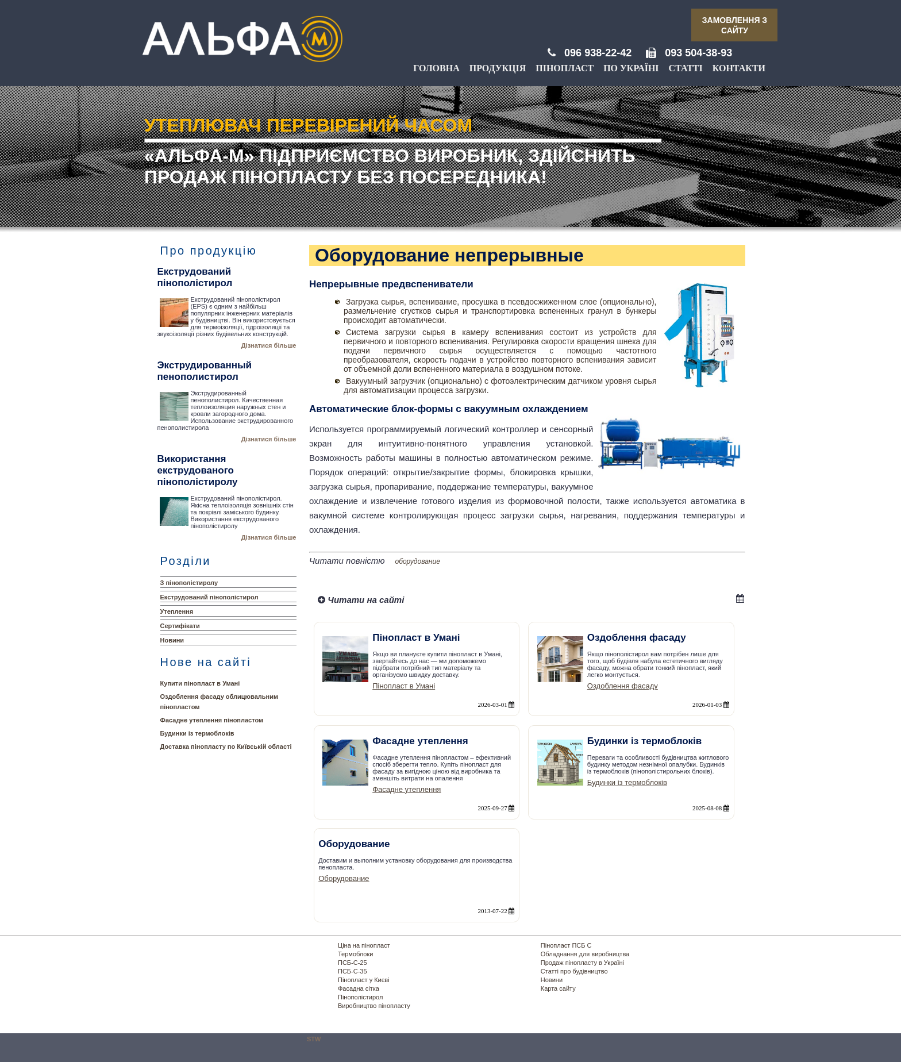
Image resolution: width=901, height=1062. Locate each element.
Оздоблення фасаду (622, 686)
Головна (436, 68)
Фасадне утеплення (406, 789)
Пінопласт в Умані (403, 686)
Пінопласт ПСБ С (566, 945)
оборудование (417, 561)
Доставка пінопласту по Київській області (226, 746)
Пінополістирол (360, 997)
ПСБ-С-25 (352, 962)
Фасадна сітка (358, 988)
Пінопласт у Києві (364, 979)
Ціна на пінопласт (364, 945)
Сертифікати (180, 625)
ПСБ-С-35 (352, 971)
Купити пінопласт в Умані (200, 683)
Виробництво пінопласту (374, 1005)
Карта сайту (558, 988)
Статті (686, 68)
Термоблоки (355, 954)
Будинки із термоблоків (197, 733)
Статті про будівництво (574, 971)
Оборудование (343, 878)
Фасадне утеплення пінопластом (212, 720)
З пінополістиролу (189, 582)
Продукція (497, 68)
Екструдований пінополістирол (209, 597)
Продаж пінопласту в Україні (582, 962)
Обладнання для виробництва (585, 954)
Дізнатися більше (269, 345)
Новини (172, 640)
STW (314, 1039)
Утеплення (177, 611)
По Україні (631, 68)
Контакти (739, 68)
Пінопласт (565, 68)
